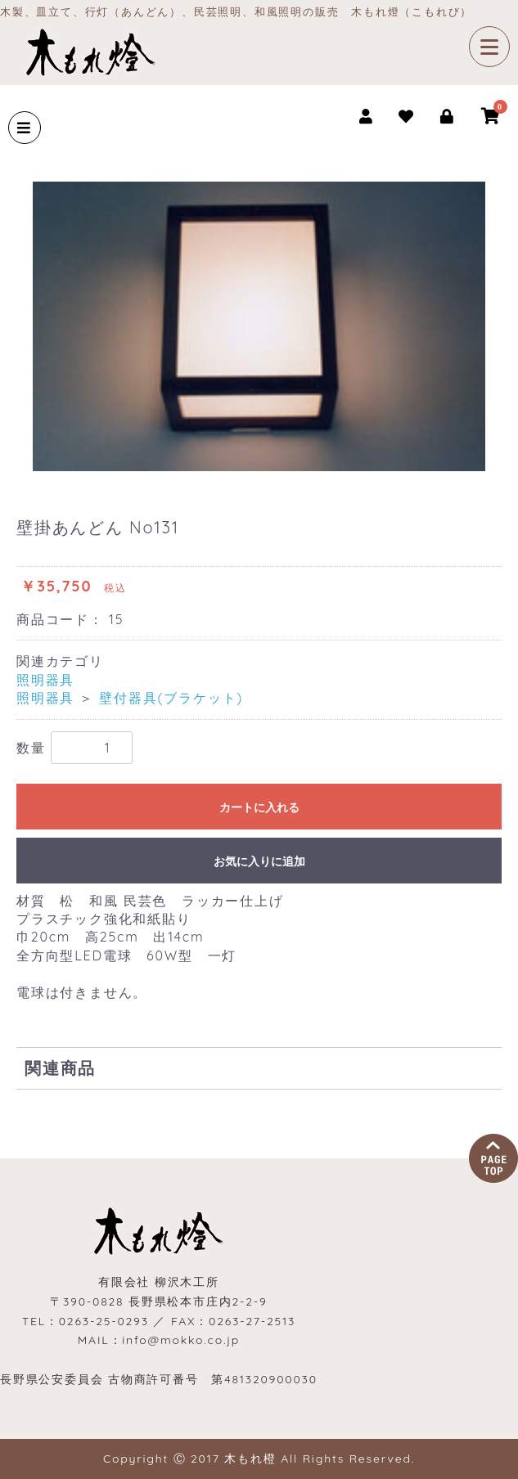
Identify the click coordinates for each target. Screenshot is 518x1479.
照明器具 (45, 680)
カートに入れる (259, 807)
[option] (259, 326)
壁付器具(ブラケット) (171, 698)
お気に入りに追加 (259, 861)
